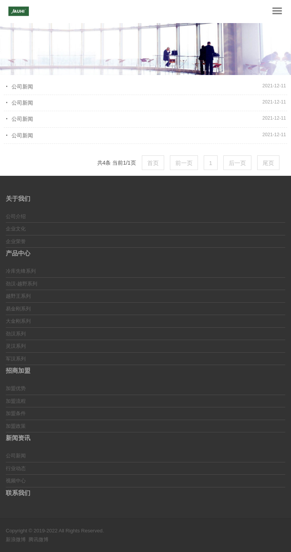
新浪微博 (16, 539)
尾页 (268, 163)
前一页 (184, 163)
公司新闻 (22, 86)
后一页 (237, 163)
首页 (153, 163)
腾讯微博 (38, 539)
